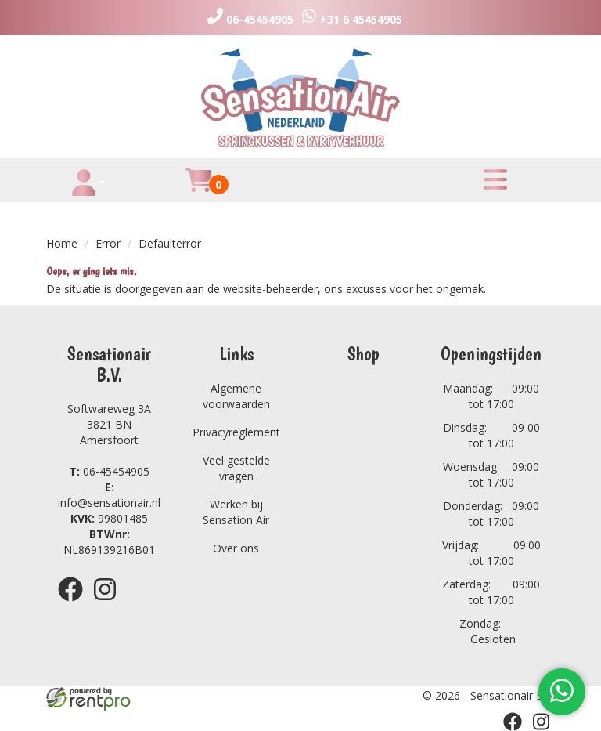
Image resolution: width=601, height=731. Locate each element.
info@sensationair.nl (109, 494)
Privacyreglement (236, 432)
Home (61, 243)
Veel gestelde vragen (236, 468)
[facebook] (75, 603)
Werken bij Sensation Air (236, 512)
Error (108, 243)
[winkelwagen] (198, 189)
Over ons (236, 548)
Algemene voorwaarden (236, 396)
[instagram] (109, 603)
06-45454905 (109, 471)
